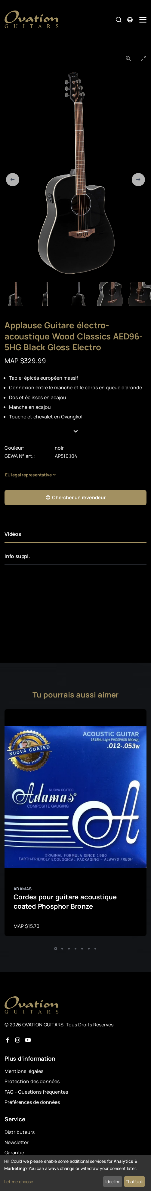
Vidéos (13, 533)
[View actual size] (128, 58)
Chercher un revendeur (75, 498)
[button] (75, 431)
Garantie (14, 1152)
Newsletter (17, 1142)
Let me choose (18, 1181)
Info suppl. (17, 556)
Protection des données (32, 1081)
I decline (112, 1181)
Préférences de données (32, 1102)
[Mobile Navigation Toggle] (142, 20)
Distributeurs (20, 1132)
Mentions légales (24, 1071)
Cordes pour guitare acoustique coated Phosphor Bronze (65, 901)
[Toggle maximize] (143, 58)
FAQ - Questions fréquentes (36, 1092)
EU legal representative (28, 475)
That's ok (134, 1181)
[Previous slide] (12, 179)
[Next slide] (138, 179)
